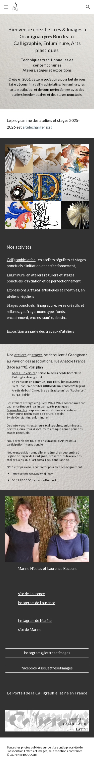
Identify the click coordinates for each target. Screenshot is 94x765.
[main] (47, 61)
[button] (6, 7)
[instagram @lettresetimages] (47, 652)
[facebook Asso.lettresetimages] (47, 668)
